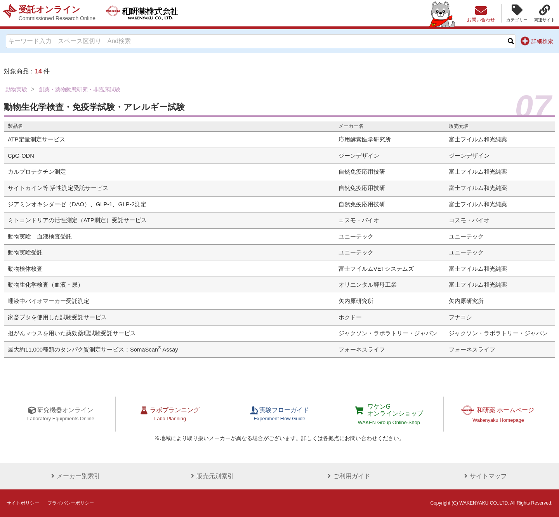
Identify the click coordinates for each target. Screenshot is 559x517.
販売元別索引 (211, 476)
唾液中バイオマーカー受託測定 (48, 301)
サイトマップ (484, 476)
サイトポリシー (23, 503)
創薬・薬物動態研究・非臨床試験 (79, 89)
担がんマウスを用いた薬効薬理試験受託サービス (72, 333)
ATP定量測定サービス (36, 139)
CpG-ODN (21, 156)
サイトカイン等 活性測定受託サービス (58, 188)
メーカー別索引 (74, 476)
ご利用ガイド (347, 476)
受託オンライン (57, 13)
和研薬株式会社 (142, 13)
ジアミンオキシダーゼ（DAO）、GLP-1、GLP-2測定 (77, 204)
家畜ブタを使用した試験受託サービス (57, 317)
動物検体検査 (25, 269)
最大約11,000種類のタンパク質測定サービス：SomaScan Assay (93, 349)
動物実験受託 (25, 252)
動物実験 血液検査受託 (40, 236)
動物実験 (16, 89)
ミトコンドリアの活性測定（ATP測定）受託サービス (77, 220)
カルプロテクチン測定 (37, 172)
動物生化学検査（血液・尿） (45, 285)
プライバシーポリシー (70, 503)
